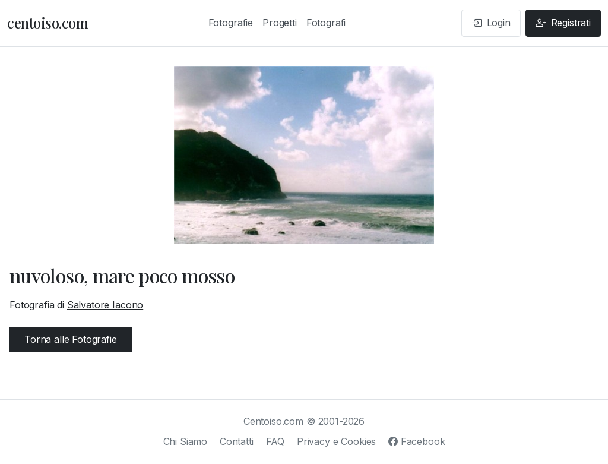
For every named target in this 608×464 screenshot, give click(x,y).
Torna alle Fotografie (70, 339)
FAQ (275, 441)
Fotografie (230, 23)
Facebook (416, 441)
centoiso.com (47, 22)
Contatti (237, 441)
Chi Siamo (185, 441)
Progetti (279, 23)
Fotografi (326, 23)
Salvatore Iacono (105, 305)
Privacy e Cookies (336, 441)
